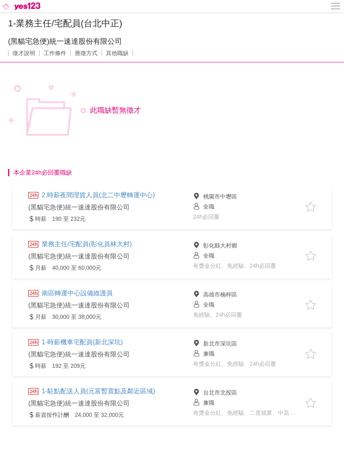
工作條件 (55, 53)
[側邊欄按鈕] (336, 6)
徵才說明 (24, 53)
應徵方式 (86, 53)
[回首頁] (21, 6)
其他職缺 (117, 53)
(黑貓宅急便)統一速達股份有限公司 (65, 41)
